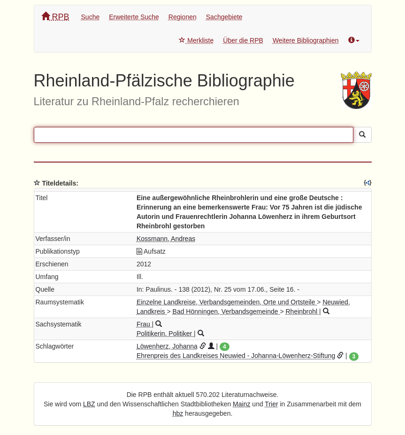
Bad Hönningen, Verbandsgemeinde (226, 311)
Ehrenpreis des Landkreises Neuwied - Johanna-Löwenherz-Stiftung (236, 355)
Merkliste (196, 40)
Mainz (241, 404)
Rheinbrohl (302, 311)
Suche (90, 17)
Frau (144, 324)
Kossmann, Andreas (166, 238)
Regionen (182, 17)
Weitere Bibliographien (306, 40)
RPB (55, 17)
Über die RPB (243, 40)
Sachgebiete (224, 17)
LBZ (89, 404)
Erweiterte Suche (134, 17)
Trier (271, 404)
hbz (178, 413)
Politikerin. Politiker (165, 333)
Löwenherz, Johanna (167, 346)
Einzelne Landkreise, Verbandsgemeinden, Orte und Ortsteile (227, 302)
